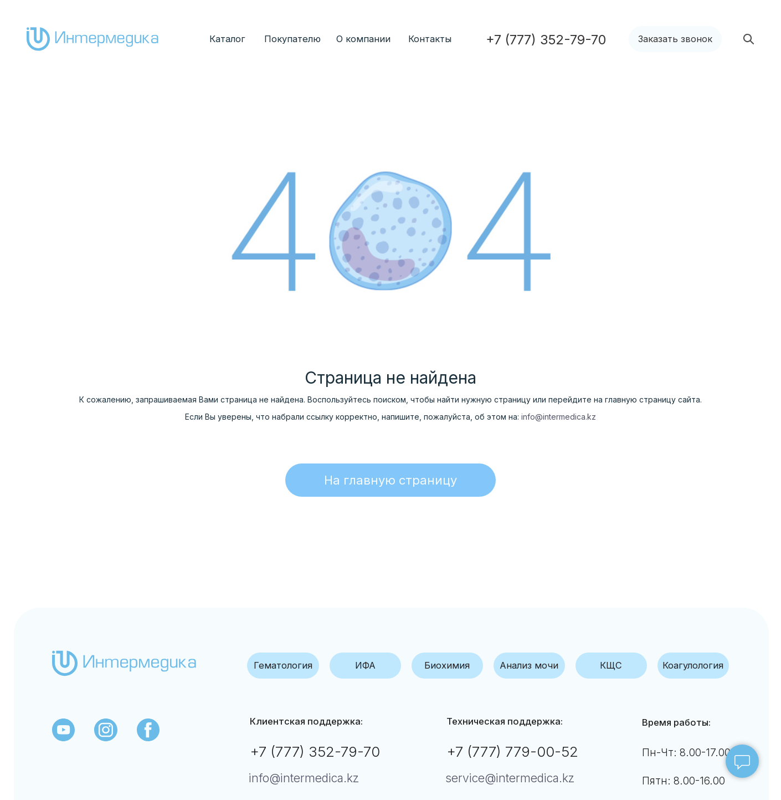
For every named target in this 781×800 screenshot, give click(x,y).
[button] (675, 39)
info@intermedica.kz (558, 416)
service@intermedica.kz (509, 778)
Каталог (227, 38)
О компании (363, 38)
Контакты (429, 38)
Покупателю (292, 38)
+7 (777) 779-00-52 (512, 751)
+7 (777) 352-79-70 (315, 751)
